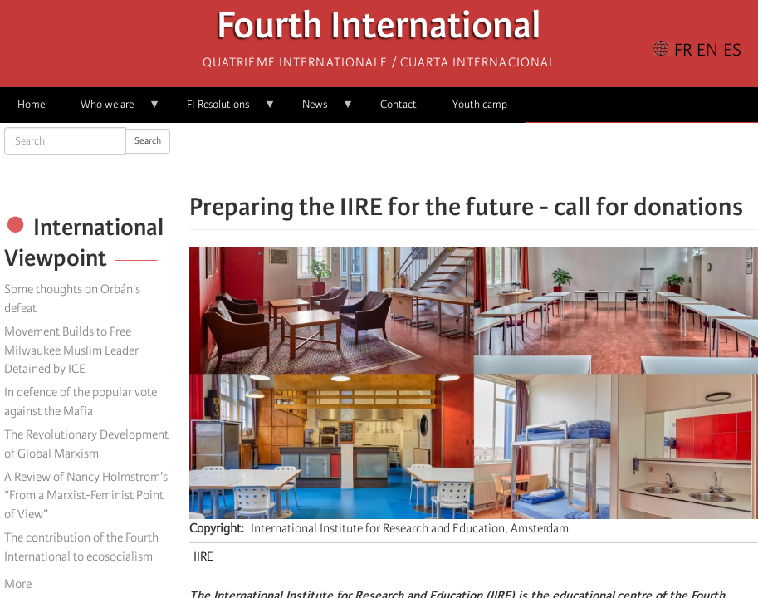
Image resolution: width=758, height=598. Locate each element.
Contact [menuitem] (398, 104)
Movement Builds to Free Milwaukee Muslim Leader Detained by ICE (71, 350)
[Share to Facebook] (427, 158)
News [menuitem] (319, 110)
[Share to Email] (497, 158)
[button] (520, 158)
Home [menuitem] (31, 104)
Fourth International (379, 29)
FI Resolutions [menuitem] (222, 110)
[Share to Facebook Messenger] (474, 158)
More (18, 583)
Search (147, 140)
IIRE (203, 556)
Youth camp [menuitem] (479, 104)
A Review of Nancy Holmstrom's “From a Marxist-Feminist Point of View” (86, 495)
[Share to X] (451, 158)
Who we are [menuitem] (111, 110)
